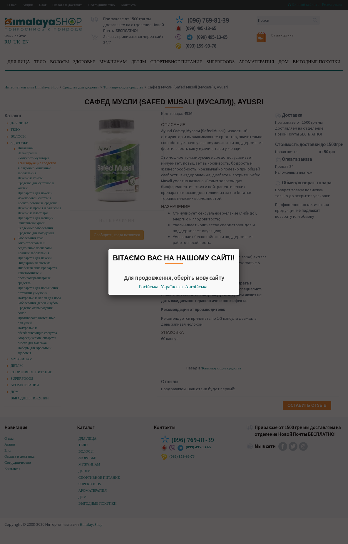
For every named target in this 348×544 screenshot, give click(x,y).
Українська (172, 286)
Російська (148, 286)
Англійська (196, 286)
